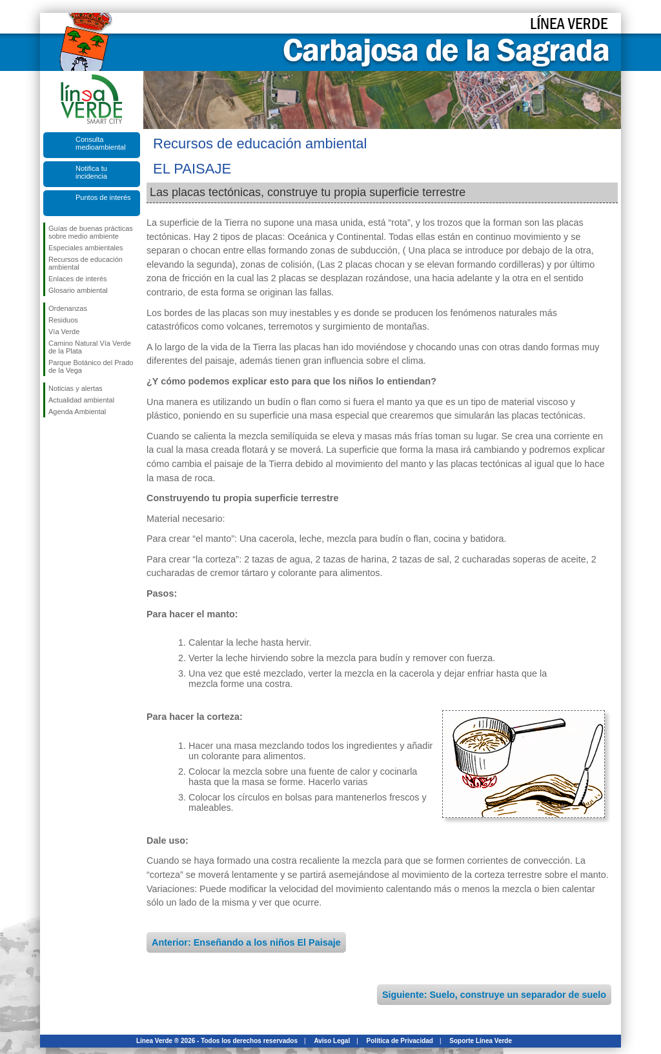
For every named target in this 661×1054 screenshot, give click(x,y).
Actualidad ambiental (81, 400)
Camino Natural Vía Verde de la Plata (89, 347)
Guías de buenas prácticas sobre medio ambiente (90, 232)
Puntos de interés (103, 197)
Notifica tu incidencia (91, 172)
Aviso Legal (332, 1040)
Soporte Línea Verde (480, 1040)
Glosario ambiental (78, 290)
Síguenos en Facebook (51, 438)
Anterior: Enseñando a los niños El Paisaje (246, 942)
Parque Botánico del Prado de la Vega (90, 366)
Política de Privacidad (400, 1040)
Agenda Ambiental (77, 411)
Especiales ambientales (85, 248)
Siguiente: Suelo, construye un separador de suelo (494, 994)
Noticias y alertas (75, 388)
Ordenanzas (67, 308)
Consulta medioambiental (101, 143)
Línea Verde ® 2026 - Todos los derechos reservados (217, 1040)
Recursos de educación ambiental (85, 263)
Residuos (63, 320)
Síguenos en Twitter (72, 438)
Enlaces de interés (77, 279)
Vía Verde (63, 331)
